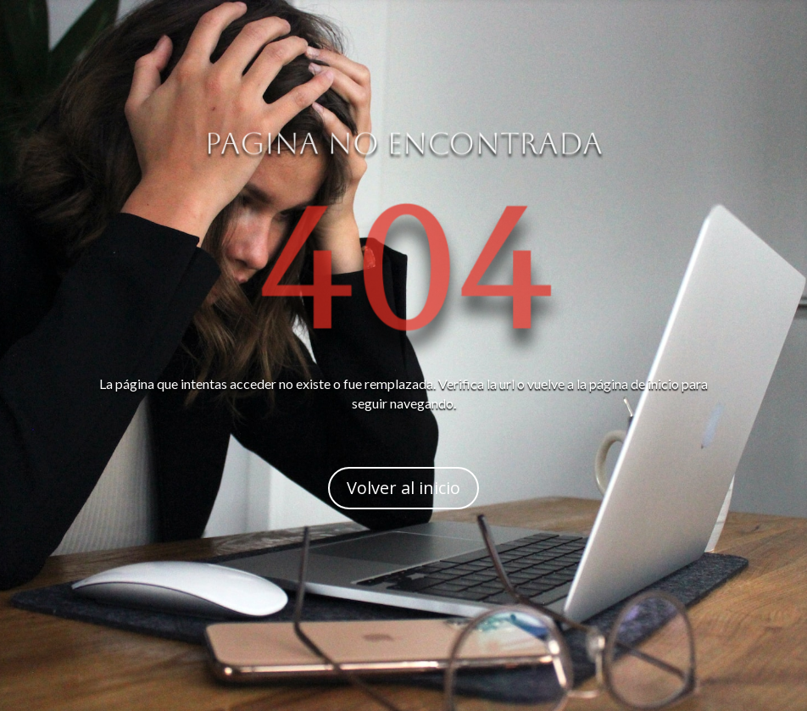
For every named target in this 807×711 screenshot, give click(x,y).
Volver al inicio (403, 487)
